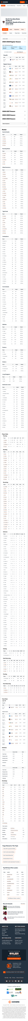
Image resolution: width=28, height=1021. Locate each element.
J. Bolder (3, 172)
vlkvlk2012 (9, 885)
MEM (13, 59)
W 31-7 (17, 59)
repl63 (8, 894)
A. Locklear (4, 195)
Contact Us (5, 929)
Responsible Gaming (20, 933)
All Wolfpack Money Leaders (14, 898)
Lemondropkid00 (10, 878)
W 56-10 (16, 88)
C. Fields (3, 155)
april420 (8, 876)
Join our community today (14, 958)
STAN (3, 810)
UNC (12, 68)
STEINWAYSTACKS (10, 883)
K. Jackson (4, 193)
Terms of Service (19, 977)
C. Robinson (4, 199)
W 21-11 (16, 71)
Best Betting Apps (6, 943)
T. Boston (4, 174)
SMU (3, 795)
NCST (3, 804)
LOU (3, 806)
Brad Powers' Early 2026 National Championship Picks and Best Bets (13, 907)
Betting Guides (20, 926)
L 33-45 (16, 95)
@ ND (12, 85)
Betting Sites (6, 938)
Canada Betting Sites (7, 940)
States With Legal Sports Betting (9, 848)
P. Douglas (4, 218)
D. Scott (3, 163)
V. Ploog (3, 226)
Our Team (4, 932)
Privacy (13, 977)
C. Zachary (4, 207)
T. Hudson (4, 138)
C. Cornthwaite (4, 178)
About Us (5, 926)
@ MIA (12, 75)
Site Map (6, 977)
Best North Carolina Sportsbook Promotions (11, 861)
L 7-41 (16, 75)
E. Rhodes (4, 140)
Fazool (8, 892)
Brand (3, 933)
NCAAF (3, 5)
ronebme (8, 887)
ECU (12, 106)
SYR (3, 820)
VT (11, 92)
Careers (4, 930)
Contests (18, 938)
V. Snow (3, 201)
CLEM (3, 801)
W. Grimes (4, 186)
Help (10, 977)
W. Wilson (4, 145)
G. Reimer (4, 230)
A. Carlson (4, 176)
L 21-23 (16, 92)
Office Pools (18, 943)
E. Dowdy (4, 182)
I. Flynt (3, 220)
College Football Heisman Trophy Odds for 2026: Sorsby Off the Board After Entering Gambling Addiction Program (15, 913)
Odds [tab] (11, 29)
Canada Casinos (6, 942)
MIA (3, 791)
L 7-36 (16, 85)
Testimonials (5, 935)
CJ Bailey (12, 832)
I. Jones (3, 161)
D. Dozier (4, 184)
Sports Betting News (20, 930)
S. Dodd (3, 180)
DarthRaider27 (9, 890)
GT (11, 78)
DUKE (3, 787)
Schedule (5, 33)
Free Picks (19, 5)
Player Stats (17, 33)
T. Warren (4, 205)
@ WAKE (12, 99)
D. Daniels (4, 216)
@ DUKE (12, 95)
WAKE (3, 808)
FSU (12, 71)
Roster (11, 33)
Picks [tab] (22, 29)
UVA (12, 102)
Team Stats (24, 33)
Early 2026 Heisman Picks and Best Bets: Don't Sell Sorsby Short (16, 918)
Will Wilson (12, 828)
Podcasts (17, 932)
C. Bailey (3, 136)
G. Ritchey (4, 232)
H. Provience (4, 228)
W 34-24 (16, 99)
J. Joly (3, 224)
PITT (3, 793)
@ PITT (12, 82)
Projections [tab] (16, 29)
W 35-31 (16, 102)
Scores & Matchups (11, 5)
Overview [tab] (5, 29)
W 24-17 (16, 106)
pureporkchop (9, 874)
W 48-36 (16, 78)
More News (23, 903)
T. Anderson (5, 520)
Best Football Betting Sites (8, 855)
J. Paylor (3, 197)
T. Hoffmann (4, 188)
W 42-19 (16, 68)
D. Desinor (4, 153)
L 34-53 (16, 82)
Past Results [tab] (20, 52)
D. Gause (3, 157)
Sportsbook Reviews (20, 929)
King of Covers (18, 942)
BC (2, 818)
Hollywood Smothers (14, 830)
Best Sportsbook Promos (8, 858)
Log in (22, 2)
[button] (25, 41)
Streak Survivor (19, 940)
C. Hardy (3, 222)
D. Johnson (4, 159)
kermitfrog (9, 881)
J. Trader (3, 203)
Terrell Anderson (13, 834)
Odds (24, 5)
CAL (3, 799)
